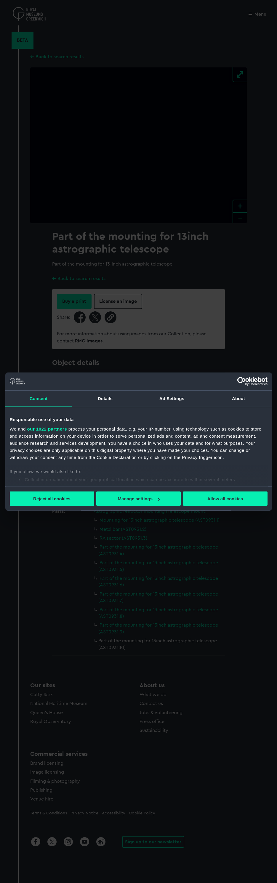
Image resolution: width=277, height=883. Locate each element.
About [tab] (238, 398)
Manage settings (139, 498)
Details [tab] (105, 398)
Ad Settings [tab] (171, 398)
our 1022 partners (47, 428)
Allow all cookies (225, 498)
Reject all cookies (52, 498)
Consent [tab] (39, 398)
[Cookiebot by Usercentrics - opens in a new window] (242, 381)
